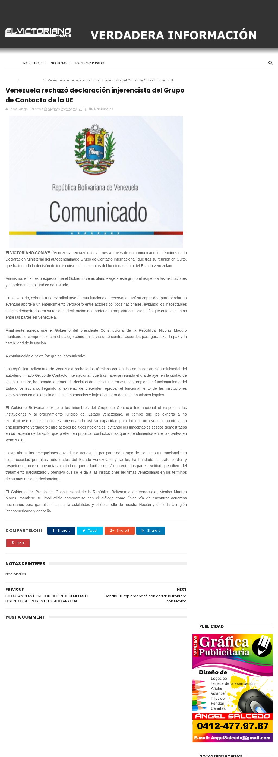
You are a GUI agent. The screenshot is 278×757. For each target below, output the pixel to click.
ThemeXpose (36, 750)
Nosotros (33, 63)
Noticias (59, 63)
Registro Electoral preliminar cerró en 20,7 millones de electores (153, 668)
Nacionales (31, 80)
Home (10, 63)
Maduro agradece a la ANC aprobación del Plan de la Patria (152, 693)
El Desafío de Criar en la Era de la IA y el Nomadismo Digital (47, 668)
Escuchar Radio (90, 63)
